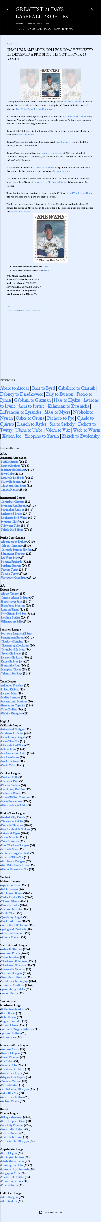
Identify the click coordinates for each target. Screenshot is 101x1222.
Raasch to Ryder (31, 424)
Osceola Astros (10, 841)
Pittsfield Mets (9, 1085)
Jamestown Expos (11, 1073)
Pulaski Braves (9, 1185)
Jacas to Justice (31, 406)
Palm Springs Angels (13, 737)
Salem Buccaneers (11, 801)
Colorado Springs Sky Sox (16, 550)
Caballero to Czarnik (76, 388)
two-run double (44, 167)
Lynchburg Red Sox (13, 789)
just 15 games (63, 141)
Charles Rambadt (73, 101)
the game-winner (61, 171)
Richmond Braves (11, 514)
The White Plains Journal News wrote (35, 109)
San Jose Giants (10, 757)
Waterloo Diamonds (12, 933)
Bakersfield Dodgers (13, 729)
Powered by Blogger (50, 1212)
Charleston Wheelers (13, 965)
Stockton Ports (10, 761)
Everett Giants (9, 1025)
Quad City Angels (12, 917)
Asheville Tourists (11, 949)
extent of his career (21, 211)
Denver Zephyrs (10, 466)
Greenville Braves (11, 653)
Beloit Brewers (9, 889)
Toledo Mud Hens (12, 530)
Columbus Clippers (12, 502)
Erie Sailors (7, 1061)
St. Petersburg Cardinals (15, 853)
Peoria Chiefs (9, 913)
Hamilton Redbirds (12, 1069)
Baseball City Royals (13, 817)
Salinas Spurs (8, 749)
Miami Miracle (9, 837)
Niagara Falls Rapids (13, 1077)
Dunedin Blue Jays (12, 825)
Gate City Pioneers (12, 1125)
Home (19, 29)
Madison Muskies (11, 909)
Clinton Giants (10, 901)
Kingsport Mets (10, 1173)
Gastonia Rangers (11, 973)
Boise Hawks (8, 1017)
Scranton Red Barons (14, 506)
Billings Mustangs (11, 1117)
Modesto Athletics (12, 733)
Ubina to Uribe (29, 430)
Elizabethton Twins (12, 1161)
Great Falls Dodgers (13, 1129)
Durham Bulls (9, 777)
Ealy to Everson (59, 394)
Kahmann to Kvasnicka (68, 406)
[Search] (93, 9)
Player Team (51, 29)
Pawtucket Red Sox (12, 510)
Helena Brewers (19, 310)
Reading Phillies (10, 617)
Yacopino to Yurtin (41, 436)
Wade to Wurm (86, 430)
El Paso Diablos (10, 689)
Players (45, 267)
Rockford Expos (11, 921)
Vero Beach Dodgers (13, 861)
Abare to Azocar (14, 388)
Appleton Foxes (10, 885)
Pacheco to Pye (60, 418)
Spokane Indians (11, 1033)
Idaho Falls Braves (11, 1137)
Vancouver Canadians (14, 577)
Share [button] (8, 306)
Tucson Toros (9, 573)
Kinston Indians (10, 785)
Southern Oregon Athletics (17, 1029)
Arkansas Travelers (12, 685)
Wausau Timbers (11, 937)
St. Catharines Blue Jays (15, 1089)
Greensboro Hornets (13, 977)
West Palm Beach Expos (15, 865)
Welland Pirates (10, 1101)
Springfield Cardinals (13, 929)
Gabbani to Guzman (32, 400)
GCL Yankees (9, 1201)
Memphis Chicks (11, 669)
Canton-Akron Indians (15, 597)
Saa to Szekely (61, 424)
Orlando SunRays (11, 673)
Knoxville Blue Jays (12, 661)
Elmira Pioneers (10, 1057)
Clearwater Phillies (12, 821)
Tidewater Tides (10, 526)
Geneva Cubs (9, 1065)
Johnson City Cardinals (15, 1169)
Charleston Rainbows (14, 961)
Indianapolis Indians (13, 470)
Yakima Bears (8, 1037)
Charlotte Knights (12, 641)
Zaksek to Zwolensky (80, 436)
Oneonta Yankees (11, 1081)
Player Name (33, 29)
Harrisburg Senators (13, 605)
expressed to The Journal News (50, 182)
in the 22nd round (25, 134)
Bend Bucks (8, 1013)
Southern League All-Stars (16, 633)
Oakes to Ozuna (30, 418)
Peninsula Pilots (10, 793)
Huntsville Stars (10, 665)
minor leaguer (33, 310)
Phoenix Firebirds (11, 562)
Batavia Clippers (10, 1053)
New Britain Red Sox (13, 613)
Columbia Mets (10, 957)
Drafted (46, 270)
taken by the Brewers (53, 153)
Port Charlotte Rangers (15, 845)
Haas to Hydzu (67, 400)
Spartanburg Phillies (13, 989)
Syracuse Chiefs (10, 522)
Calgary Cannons (11, 546)
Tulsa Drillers (9, 709)
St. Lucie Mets (9, 849)
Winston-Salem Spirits (14, 805)
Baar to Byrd (43, 388)
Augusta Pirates (10, 953)
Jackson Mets (9, 693)
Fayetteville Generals (13, 969)
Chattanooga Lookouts (15, 645)
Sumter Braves (9, 993)
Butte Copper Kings (13, 1121)
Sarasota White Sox (12, 857)
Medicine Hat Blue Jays (15, 1141)
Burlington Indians (12, 1157)
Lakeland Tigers (10, 833)
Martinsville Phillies (12, 1177)
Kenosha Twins (10, 905)
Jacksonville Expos (12, 657)
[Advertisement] (50, 341)
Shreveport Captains (13, 705)
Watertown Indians (12, 1097)
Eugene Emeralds (11, 1021)
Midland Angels (10, 697)
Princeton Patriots (12, 1181)
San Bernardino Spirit (13, 753)
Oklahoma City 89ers (13, 486)
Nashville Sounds (11, 482)
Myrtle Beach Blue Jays (14, 981)
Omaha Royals (9, 490)
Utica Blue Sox (9, 1093)
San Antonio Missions (14, 701)
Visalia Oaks (8, 765)
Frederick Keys (10, 781)
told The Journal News (74, 116)
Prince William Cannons (15, 797)
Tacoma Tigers (9, 569)
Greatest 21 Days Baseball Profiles (42, 13)
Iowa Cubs (7, 474)
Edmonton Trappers (13, 554)
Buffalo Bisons (9, 462)
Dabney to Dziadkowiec (21, 394)
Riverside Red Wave (13, 745)
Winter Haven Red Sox (14, 869)
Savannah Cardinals (12, 985)
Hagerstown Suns (11, 601)
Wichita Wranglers (12, 713)
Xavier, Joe (11, 436)
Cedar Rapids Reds (12, 897)
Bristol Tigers (9, 1153)
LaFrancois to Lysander (20, 412)
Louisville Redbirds (12, 478)
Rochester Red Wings (14, 518)
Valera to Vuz (58, 430)
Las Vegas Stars (10, 558)
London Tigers (10, 609)
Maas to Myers (57, 412)
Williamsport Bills (11, 621)
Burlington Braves (12, 893)
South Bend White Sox (14, 925)
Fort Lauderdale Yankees (15, 829)
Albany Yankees (10, 593)
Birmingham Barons (13, 637)
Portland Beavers (11, 565)
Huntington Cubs (12, 1165)
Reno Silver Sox (10, 741)
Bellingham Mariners (13, 1009)
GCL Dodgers (9, 1197)
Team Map (67, 29)
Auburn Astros (10, 1049)
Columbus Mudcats (13, 649)
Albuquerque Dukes (13, 542)
